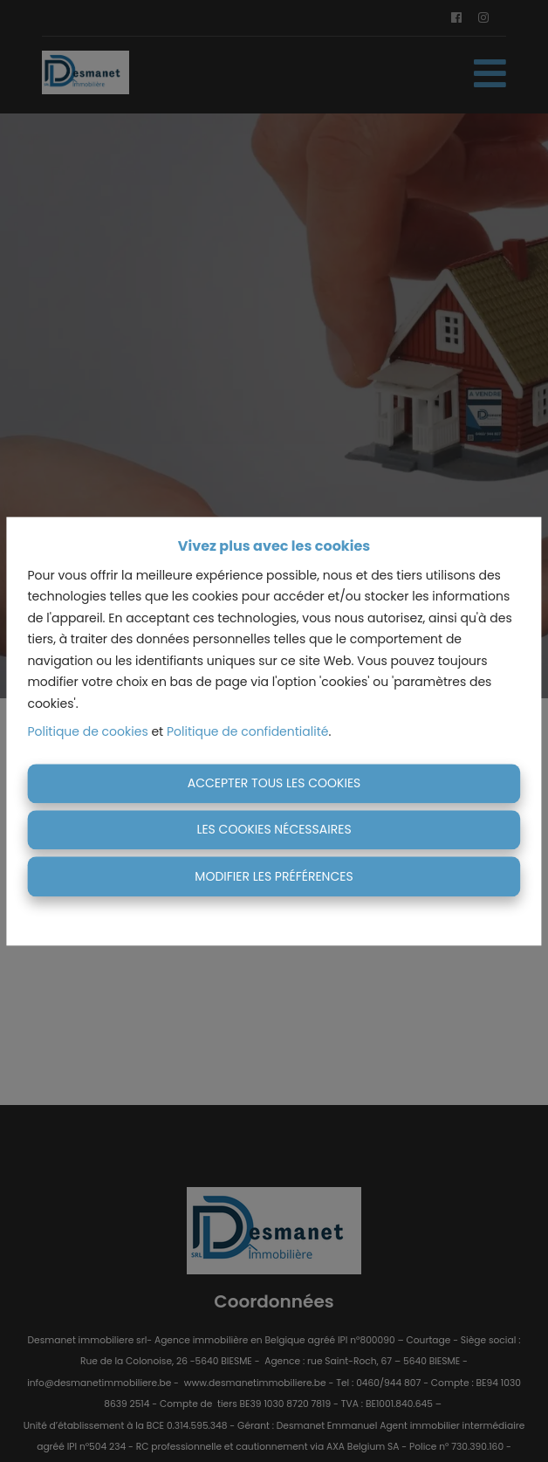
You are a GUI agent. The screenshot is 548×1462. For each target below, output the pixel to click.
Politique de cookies (87, 732)
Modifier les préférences (274, 876)
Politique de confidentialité (247, 732)
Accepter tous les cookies (274, 783)
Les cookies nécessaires (273, 830)
